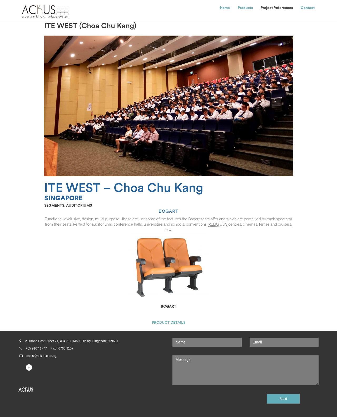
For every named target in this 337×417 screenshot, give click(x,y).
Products (245, 8)
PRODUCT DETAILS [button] (168, 322)
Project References (277, 8)
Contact (308, 8)
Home (225, 8)
